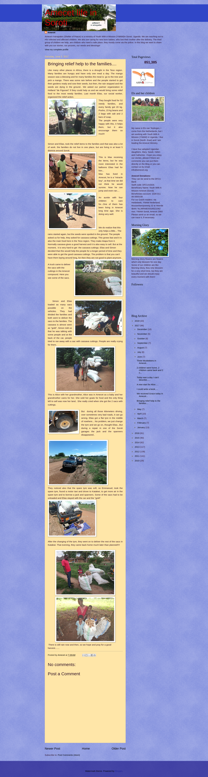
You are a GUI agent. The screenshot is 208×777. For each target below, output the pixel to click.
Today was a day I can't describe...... (148, 378)
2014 (137, 442)
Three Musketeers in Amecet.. (146, 362)
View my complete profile (56, 49)
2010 (137, 461)
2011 (137, 456)
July (139, 352)
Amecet (51, 32)
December (142, 329)
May (139, 409)
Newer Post (52, 748)
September (142, 343)
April (139, 414)
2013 (137, 447)
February (141, 423)
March (140, 418)
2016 (137, 433)
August (140, 348)
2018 (137, 321)
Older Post (119, 748)
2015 (137, 438)
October (141, 338)
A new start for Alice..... (147, 384)
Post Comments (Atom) (69, 755)
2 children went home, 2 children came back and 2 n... (150, 370)
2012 (137, 451)
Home (86, 748)
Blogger (118, 771)
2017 (137, 325)
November (142, 334)
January (141, 427)
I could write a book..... (147, 389)
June (139, 357)
